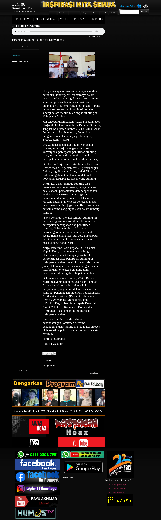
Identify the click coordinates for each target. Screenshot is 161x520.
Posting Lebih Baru (25, 371)
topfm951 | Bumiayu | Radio (24, 6)
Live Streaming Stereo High (116, 488)
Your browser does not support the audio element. (58, 31)
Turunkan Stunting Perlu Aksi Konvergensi (38, 39)
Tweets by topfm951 (68, 477)
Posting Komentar (49, 366)
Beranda (81, 371)
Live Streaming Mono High (116, 485)
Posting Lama (93, 373)
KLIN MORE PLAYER (97, 37)
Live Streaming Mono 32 (115, 492)
